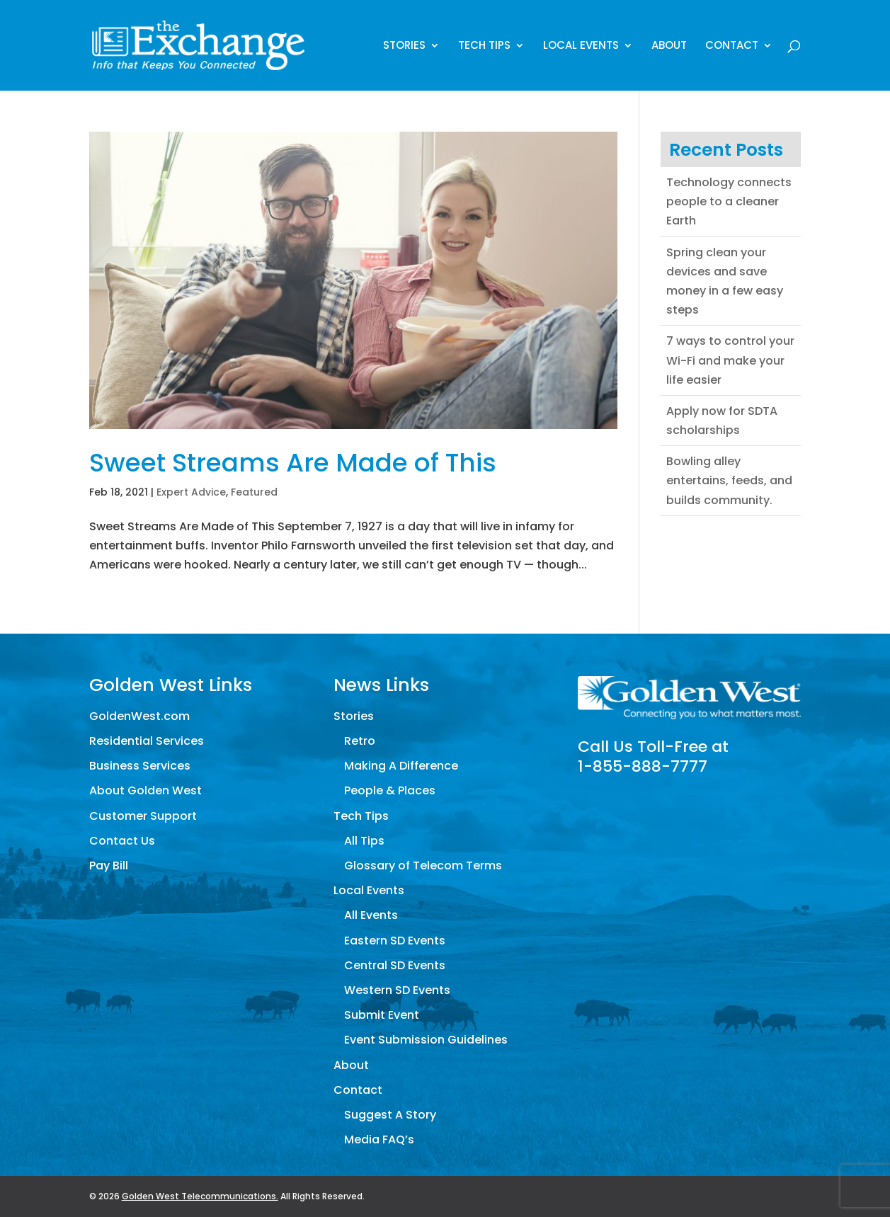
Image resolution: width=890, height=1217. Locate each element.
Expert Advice (191, 492)
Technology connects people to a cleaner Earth (729, 201)
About (669, 46)
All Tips (364, 841)
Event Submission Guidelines (426, 1040)
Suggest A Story (390, 1115)
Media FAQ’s (379, 1139)
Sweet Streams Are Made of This (292, 463)
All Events (371, 915)
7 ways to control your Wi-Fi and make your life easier (730, 360)
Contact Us (122, 841)
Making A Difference (401, 766)
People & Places (389, 790)
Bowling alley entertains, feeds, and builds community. (729, 480)
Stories (404, 46)
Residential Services (146, 741)
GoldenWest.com (139, 716)
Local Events (581, 46)
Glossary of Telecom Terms (423, 865)
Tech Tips (484, 46)
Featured (254, 492)
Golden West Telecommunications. (200, 1196)
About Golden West (145, 790)
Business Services (139, 766)
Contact (731, 46)
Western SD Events (397, 990)
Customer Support (143, 816)
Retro (359, 741)
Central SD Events (394, 965)
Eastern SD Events (394, 940)
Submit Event (381, 1015)
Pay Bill (108, 865)
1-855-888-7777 (642, 766)
